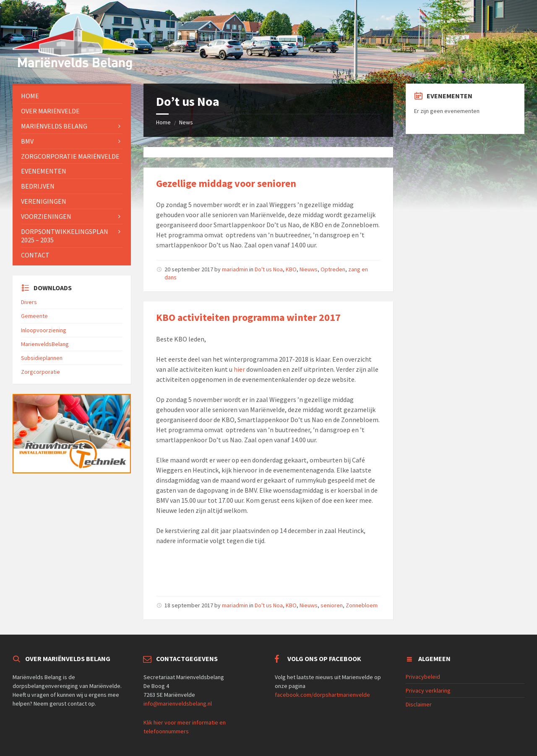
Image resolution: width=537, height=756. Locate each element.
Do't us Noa (269, 269)
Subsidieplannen (42, 358)
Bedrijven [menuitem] (38, 186)
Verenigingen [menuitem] (43, 201)
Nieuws (309, 269)
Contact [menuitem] (35, 255)
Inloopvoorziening (43, 330)
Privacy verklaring (428, 690)
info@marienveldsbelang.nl (177, 703)
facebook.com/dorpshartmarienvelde (322, 694)
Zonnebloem (362, 605)
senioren (332, 605)
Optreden (333, 269)
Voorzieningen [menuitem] (46, 216)
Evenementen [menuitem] (43, 171)
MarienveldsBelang (45, 344)
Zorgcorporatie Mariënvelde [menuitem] (70, 156)
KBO (291, 269)
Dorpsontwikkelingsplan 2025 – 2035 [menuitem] (64, 235)
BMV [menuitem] (27, 141)
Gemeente (34, 316)
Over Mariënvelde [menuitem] (50, 111)
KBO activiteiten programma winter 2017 (248, 317)
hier (240, 369)
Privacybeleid (423, 676)
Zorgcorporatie (40, 371)
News (186, 122)
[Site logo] (75, 67)
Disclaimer (419, 704)
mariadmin (235, 269)
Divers (29, 302)
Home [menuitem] (30, 96)
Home (163, 122)
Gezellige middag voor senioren (226, 183)
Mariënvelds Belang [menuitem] (54, 126)
